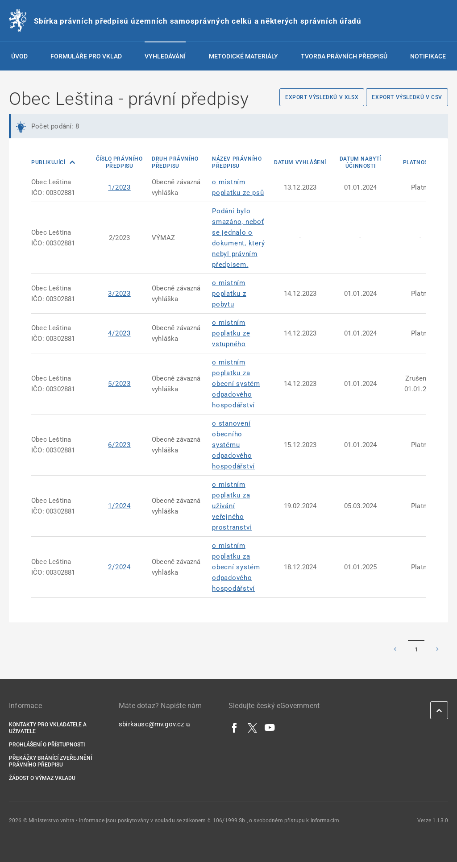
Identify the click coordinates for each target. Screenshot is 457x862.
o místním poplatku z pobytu (229, 293)
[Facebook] (234, 727)
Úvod (19, 56)
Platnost (417, 162)
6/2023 (119, 445)
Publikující (49, 162)
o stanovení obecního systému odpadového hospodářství (233, 444)
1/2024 (119, 506)
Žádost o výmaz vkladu (42, 778)
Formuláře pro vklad (86, 56)
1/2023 (119, 187)
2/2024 (119, 567)
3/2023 (119, 294)
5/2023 (119, 384)
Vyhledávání (165, 56)
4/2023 (119, 333)
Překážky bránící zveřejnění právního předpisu (50, 761)
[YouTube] (270, 727)
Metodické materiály (243, 56)
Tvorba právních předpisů (344, 56)
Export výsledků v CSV (407, 97)
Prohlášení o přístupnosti (47, 745)
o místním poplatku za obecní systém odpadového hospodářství (236, 383)
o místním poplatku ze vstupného (231, 333)
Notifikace (428, 56)
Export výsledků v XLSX (321, 97)
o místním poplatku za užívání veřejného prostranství (232, 506)
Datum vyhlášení (300, 162)
